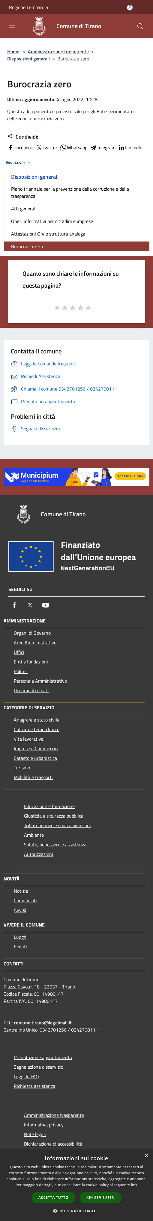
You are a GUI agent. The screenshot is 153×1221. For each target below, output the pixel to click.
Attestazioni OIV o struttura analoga (48, 233)
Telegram (103, 147)
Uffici (19, 652)
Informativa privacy (44, 1124)
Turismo (22, 767)
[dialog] (76, 1185)
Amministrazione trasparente (58, 51)
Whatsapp (73, 147)
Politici (21, 671)
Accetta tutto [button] (53, 1197)
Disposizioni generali (28, 58)
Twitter (46, 147)
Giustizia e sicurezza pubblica (53, 815)
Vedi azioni (19, 162)
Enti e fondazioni (31, 661)
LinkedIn (130, 147)
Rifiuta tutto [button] (100, 1197)
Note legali (35, 1134)
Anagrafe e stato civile (36, 719)
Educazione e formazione (49, 806)
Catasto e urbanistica (35, 758)
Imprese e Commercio (36, 748)
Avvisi (20, 910)
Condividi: (22, 137)
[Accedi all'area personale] (130, 8)
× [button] (146, 1156)
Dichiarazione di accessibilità (53, 1143)
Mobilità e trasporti (33, 777)
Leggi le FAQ (26, 1076)
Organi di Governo (32, 633)
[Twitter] (30, 605)
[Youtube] (46, 605)
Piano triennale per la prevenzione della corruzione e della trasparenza (70, 192)
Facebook (20, 147)
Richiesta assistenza (34, 1086)
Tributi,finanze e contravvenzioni (57, 825)
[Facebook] (14, 605)
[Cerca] (140, 26)
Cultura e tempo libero (36, 729)
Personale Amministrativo (40, 680)
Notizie (21, 891)
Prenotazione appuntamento (43, 1057)
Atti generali (24, 208)
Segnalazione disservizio (38, 1066)
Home (13, 51)
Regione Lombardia (28, 7)
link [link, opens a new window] (134, 1184)
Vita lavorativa (29, 738)
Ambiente (34, 835)
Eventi (20, 946)
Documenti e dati (31, 690)
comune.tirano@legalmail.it (43, 1022)
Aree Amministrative (35, 642)
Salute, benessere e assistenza (55, 844)
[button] (76, 1211)
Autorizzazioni (38, 854)
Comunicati (25, 900)
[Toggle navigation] (12, 25)
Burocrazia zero (27, 246)
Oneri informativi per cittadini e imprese (52, 221)
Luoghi (21, 937)
